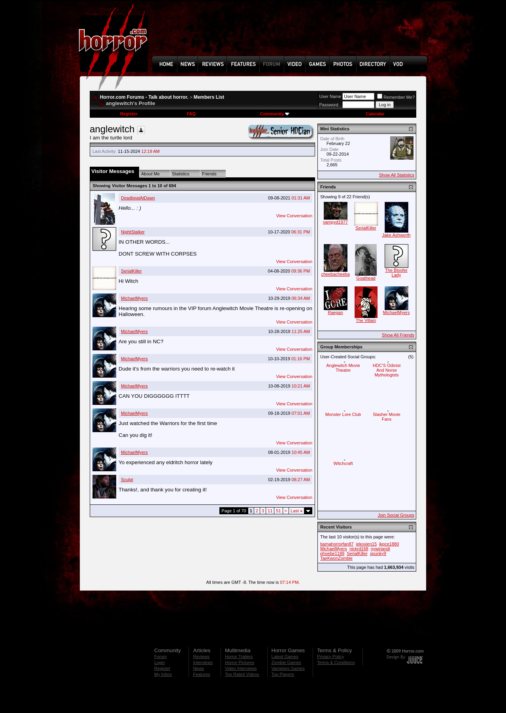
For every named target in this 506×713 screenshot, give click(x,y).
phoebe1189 (332, 553)
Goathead (365, 278)
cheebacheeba (335, 274)
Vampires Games (288, 668)
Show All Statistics (396, 175)
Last (296, 510)
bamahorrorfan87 (336, 544)
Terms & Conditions (336, 662)
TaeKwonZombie (336, 558)
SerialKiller (131, 271)
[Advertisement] (292, 34)
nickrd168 (358, 548)
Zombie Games (286, 662)
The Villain (366, 320)
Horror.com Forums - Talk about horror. (144, 97)
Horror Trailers (239, 656)
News (198, 668)
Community (275, 113)
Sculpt (127, 479)
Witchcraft (343, 463)
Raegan (335, 312)
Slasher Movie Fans (386, 416)
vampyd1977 (335, 222)
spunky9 (378, 553)
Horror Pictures (239, 662)
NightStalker (133, 232)
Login (159, 662)
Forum (160, 656)
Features (201, 674)
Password (328, 104)
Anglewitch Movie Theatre (343, 367)
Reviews (201, 656)
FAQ (191, 113)
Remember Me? (396, 97)
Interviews (203, 662)
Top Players (283, 674)
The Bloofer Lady (396, 272)
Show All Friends (398, 335)
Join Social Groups (396, 515)
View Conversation (294, 215)
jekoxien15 (366, 544)
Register (129, 113)
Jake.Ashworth (396, 235)
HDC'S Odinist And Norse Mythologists (387, 370)
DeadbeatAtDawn (138, 198)
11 (270, 510)
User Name (330, 96)
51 (278, 510)
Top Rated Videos (242, 674)
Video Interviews (241, 668)
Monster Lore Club (343, 414)
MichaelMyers (134, 298)
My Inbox (163, 674)
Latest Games (285, 656)
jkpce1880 (389, 544)
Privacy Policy (330, 656)
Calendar (375, 113)
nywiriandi (380, 548)
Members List (209, 97)
